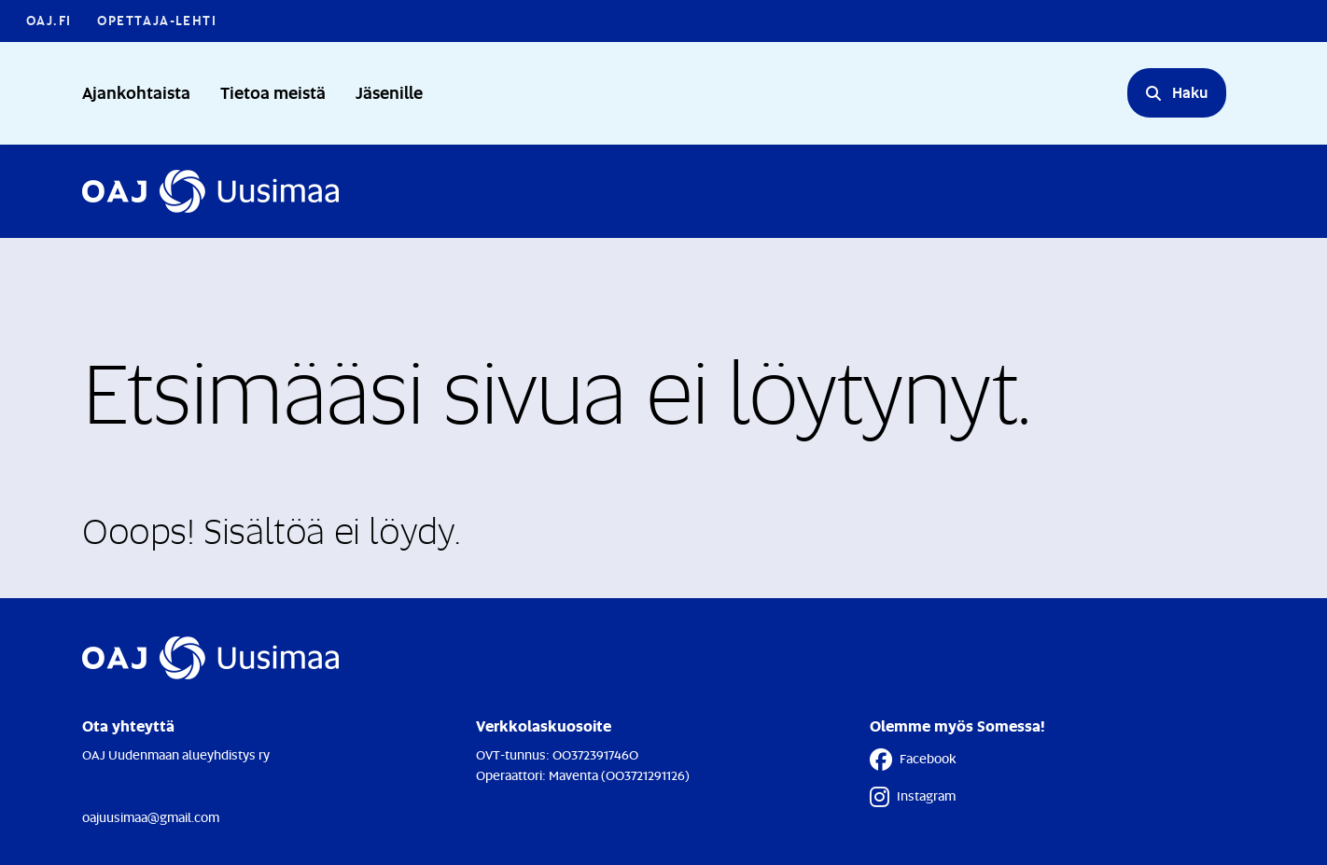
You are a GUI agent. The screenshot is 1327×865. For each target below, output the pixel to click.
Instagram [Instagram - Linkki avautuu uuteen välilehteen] (913, 797)
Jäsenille (389, 92)
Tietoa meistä (273, 92)
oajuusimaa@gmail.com (150, 817)
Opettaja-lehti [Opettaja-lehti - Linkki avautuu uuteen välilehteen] (157, 20)
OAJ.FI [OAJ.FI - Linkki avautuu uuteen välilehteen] (48, 20)
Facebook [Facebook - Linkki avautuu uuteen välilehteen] (913, 759)
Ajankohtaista (136, 92)
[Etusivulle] (210, 191)
